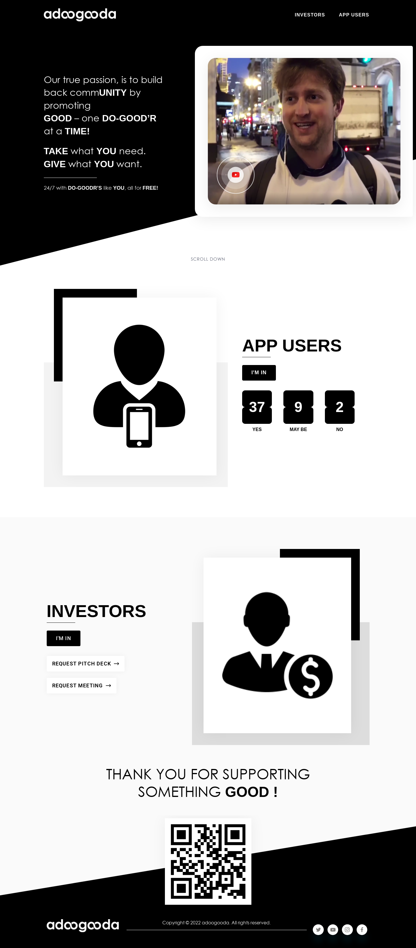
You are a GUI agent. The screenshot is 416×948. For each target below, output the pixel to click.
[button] (236, 175)
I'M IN (259, 372)
